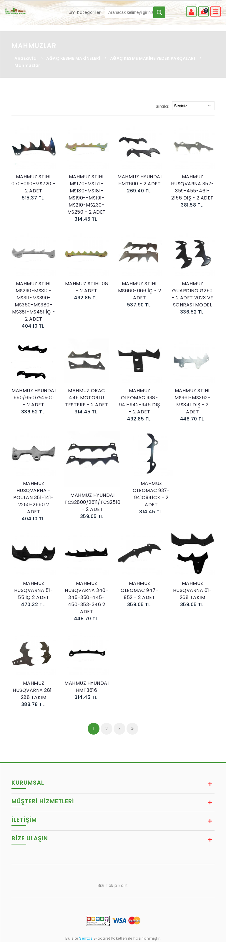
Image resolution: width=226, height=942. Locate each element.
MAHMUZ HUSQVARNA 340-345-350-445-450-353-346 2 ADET (86, 597)
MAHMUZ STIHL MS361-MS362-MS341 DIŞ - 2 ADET (192, 401)
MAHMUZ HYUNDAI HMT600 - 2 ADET (139, 180)
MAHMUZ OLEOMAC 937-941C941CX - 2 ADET (151, 494)
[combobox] (83, 12)
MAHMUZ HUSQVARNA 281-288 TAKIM (33, 690)
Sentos (86, 938)
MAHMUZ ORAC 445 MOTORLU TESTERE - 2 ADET (86, 397)
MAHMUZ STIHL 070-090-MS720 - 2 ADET (33, 183)
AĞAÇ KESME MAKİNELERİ (73, 58)
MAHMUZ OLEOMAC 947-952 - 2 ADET (139, 590)
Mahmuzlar (27, 65)
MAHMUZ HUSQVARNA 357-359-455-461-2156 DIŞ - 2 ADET (192, 187)
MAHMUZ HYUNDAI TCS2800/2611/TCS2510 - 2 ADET (92, 502)
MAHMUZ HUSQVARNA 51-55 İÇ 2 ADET (33, 590)
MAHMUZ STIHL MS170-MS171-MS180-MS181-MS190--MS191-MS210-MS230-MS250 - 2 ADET (86, 194)
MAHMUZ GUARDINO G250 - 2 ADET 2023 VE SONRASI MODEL (192, 294)
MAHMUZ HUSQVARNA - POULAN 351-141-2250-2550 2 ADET (33, 497)
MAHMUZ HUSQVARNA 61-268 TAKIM (192, 590)
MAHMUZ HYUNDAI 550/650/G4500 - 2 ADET (33, 397)
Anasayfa (25, 58)
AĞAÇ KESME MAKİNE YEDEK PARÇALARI (152, 58)
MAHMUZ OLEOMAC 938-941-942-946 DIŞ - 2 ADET (139, 401)
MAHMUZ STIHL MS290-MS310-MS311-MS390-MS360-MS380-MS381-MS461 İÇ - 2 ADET (33, 301)
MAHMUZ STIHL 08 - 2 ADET (86, 287)
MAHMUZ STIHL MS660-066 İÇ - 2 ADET (139, 290)
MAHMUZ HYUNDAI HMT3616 (86, 687)
